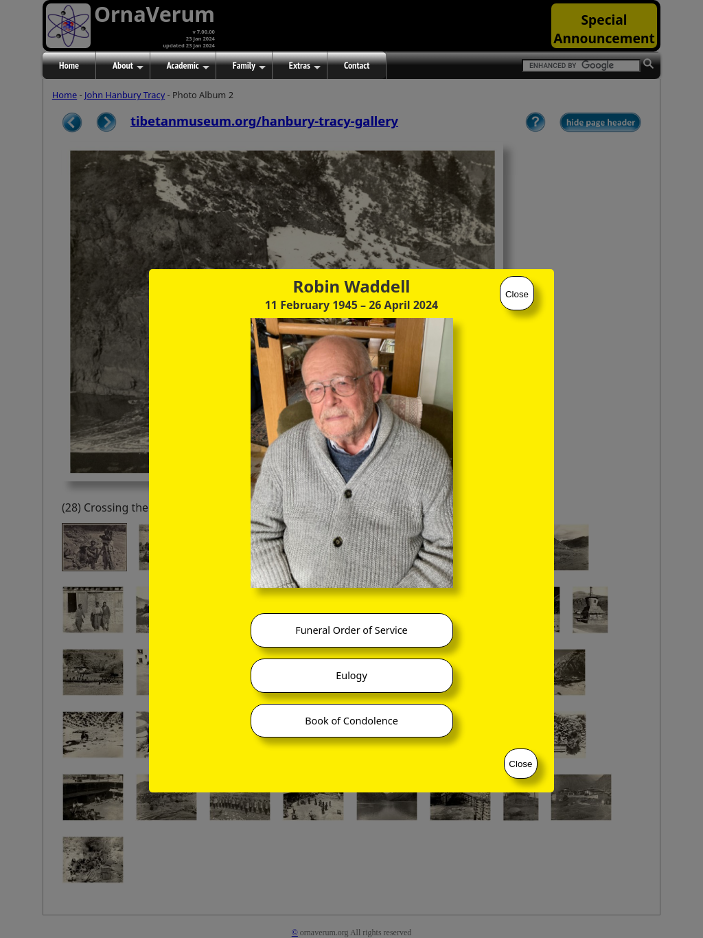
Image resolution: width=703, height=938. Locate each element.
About (128, 66)
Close (517, 294)
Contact (356, 65)
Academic (188, 66)
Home (69, 65)
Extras (305, 66)
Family (249, 66)
